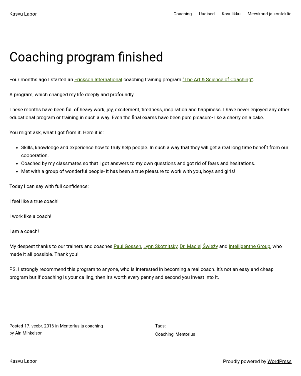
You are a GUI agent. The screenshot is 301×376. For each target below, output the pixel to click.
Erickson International (98, 79)
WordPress (279, 361)
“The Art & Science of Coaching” (218, 79)
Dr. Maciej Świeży (199, 246)
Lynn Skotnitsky (160, 246)
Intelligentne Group (249, 246)
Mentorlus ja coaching (81, 326)
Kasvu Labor (23, 14)
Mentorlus (185, 334)
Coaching (164, 334)
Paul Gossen (127, 246)
